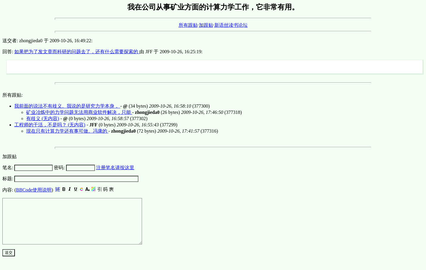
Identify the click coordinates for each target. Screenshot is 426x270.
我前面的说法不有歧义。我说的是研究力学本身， (67, 106)
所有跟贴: (12, 95)
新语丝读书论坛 (231, 25)
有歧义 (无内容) (42, 118)
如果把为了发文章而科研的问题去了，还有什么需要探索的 (76, 51)
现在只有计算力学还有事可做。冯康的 (67, 131)
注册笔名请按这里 (115, 167)
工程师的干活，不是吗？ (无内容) (49, 124)
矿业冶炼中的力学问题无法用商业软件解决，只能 (79, 112)
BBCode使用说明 (34, 189)
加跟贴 (206, 25)
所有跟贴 (188, 25)
